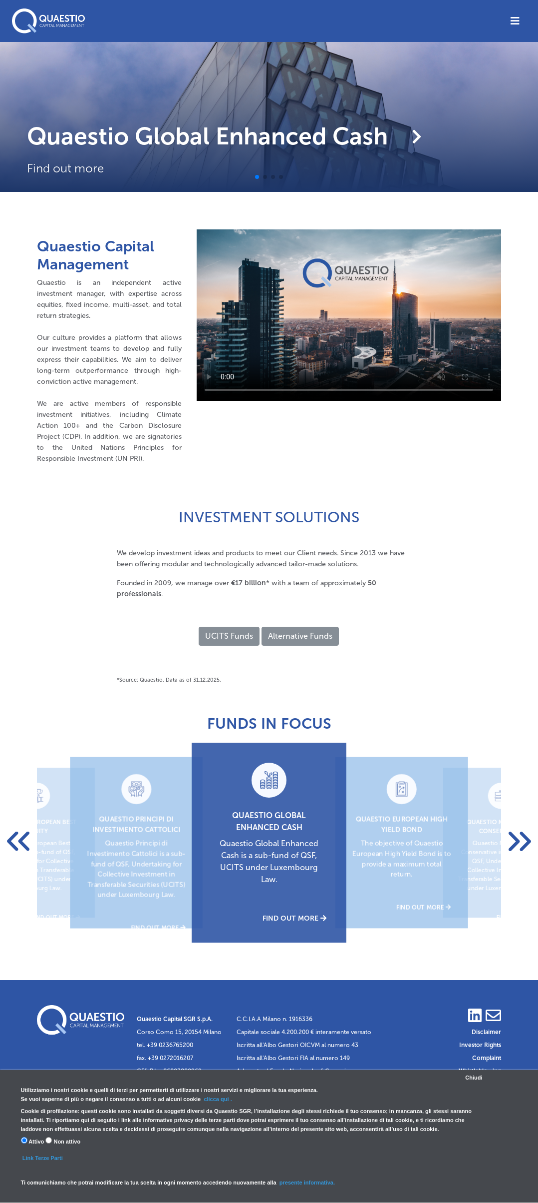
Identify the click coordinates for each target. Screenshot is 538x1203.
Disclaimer (486, 1032)
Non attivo (62, 1141)
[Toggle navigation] (515, 20)
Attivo (32, 1141)
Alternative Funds (300, 636)
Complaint (486, 1058)
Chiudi (473, 1078)
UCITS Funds (229, 636)
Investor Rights (480, 1045)
